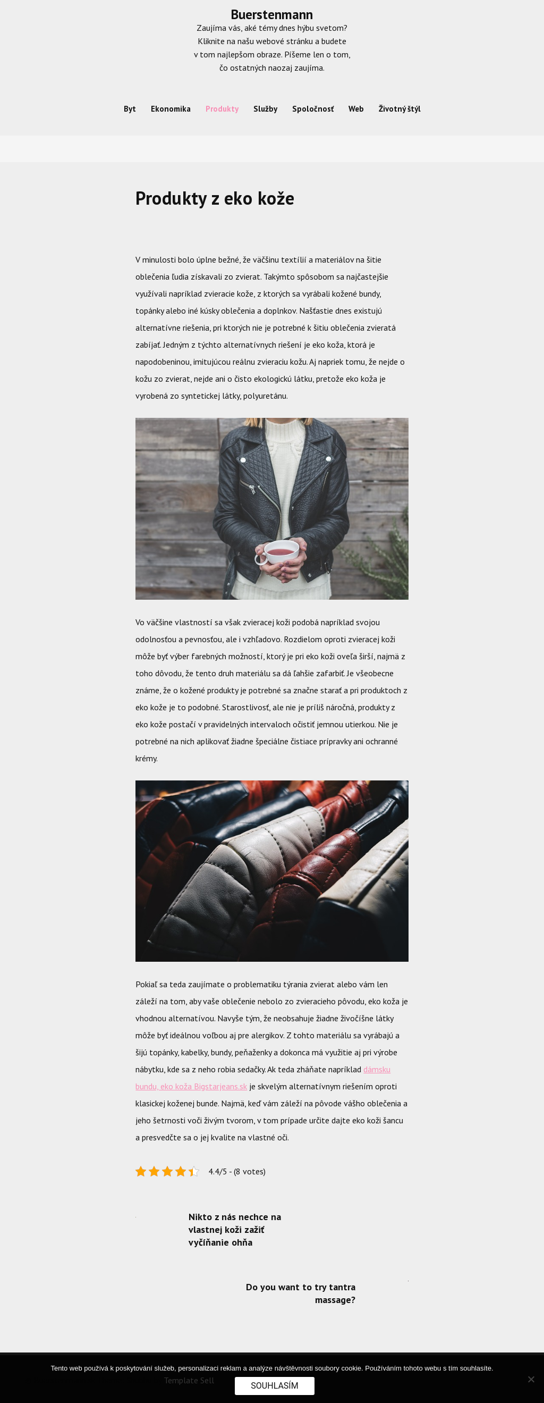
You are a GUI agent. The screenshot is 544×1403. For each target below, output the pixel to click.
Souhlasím (274, 1386)
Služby (265, 109)
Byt (130, 109)
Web (356, 109)
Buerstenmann (272, 14)
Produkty (222, 109)
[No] (530, 1379)
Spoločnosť (313, 109)
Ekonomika (171, 109)
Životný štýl (400, 109)
